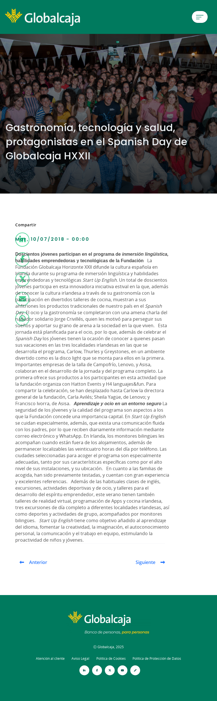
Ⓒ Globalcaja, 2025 (108, 646)
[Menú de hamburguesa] (200, 17)
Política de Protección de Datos (157, 658)
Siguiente (145, 562)
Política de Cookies (111, 658)
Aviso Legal (80, 658)
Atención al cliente (50, 658)
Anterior (38, 562)
